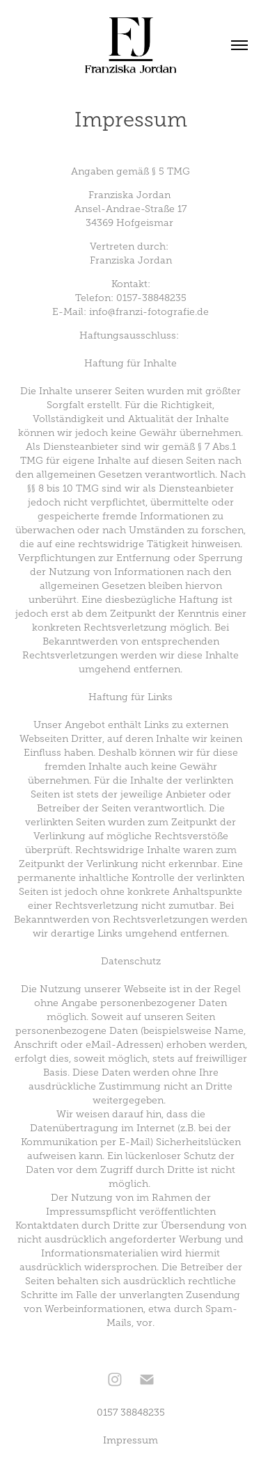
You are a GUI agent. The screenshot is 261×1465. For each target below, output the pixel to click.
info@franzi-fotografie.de (149, 312)
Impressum (130, 1440)
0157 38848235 (131, 1412)
